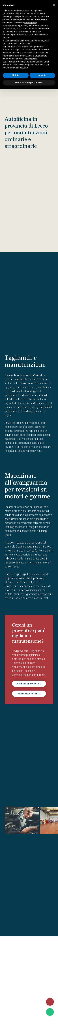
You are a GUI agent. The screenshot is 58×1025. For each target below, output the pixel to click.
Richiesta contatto (29, 693)
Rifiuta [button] (15, 75)
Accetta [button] (42, 75)
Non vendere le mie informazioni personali (22, 46)
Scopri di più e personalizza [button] (29, 82)
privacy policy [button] (30, 58)
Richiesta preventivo (29, 683)
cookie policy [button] (30, 22)
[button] (54, 4)
